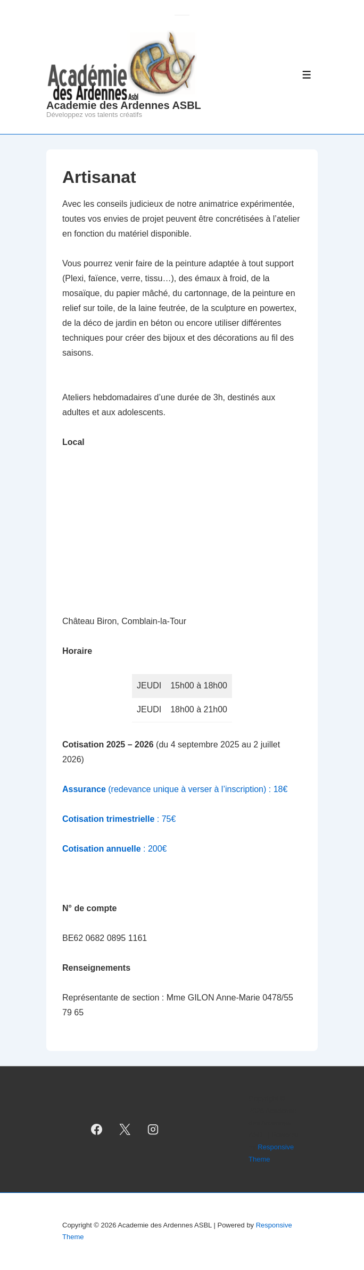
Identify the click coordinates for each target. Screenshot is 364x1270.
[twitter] (125, 1129)
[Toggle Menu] (306, 74)
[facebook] (97, 1129)
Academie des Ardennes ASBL (123, 105)
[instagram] (153, 1129)
